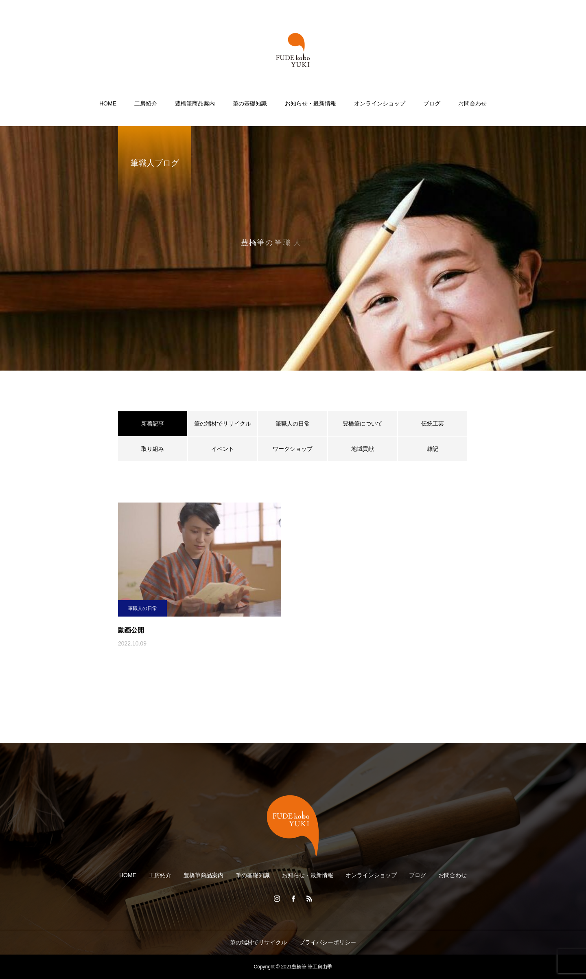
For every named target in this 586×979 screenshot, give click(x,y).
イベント (222, 449)
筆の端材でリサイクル (222, 423)
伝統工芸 (432, 423)
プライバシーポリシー (327, 942)
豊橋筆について (363, 423)
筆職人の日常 (293, 423)
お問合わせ (472, 103)
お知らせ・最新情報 (310, 103)
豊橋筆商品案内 (195, 103)
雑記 (432, 449)
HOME (107, 103)
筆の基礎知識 (250, 103)
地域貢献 (362, 449)
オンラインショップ (379, 103)
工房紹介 (145, 103)
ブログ (431, 103)
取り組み (152, 449)
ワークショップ (293, 449)
